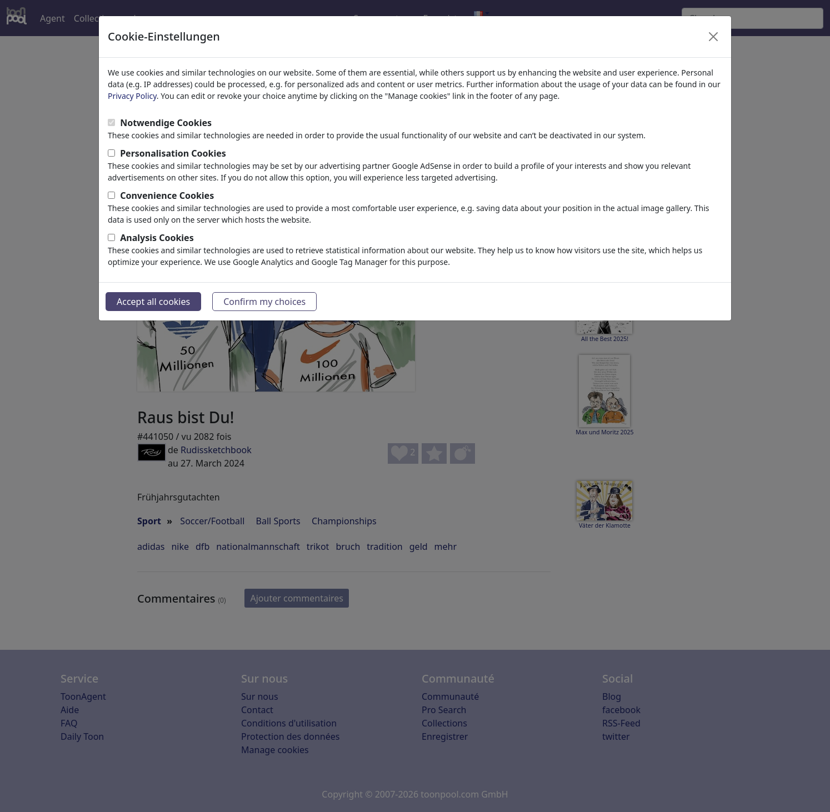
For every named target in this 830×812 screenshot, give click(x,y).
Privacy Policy (132, 96)
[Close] (713, 37)
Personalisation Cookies (173, 153)
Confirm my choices (264, 301)
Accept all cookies (153, 301)
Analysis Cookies (157, 238)
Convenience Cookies (167, 195)
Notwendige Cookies (166, 123)
